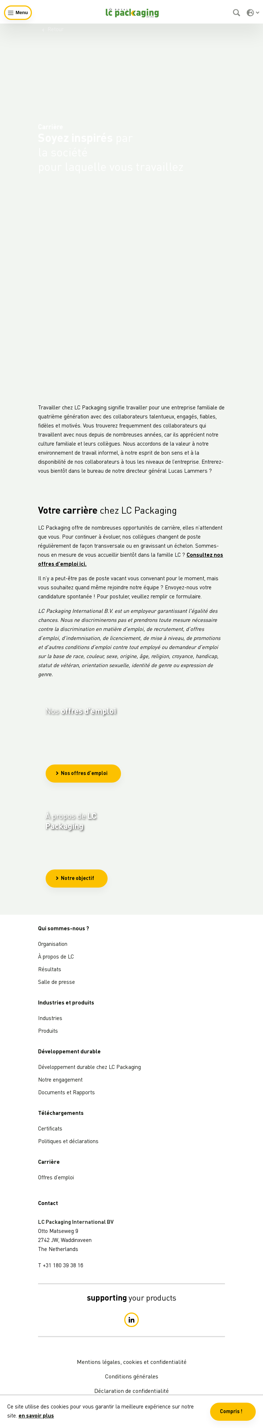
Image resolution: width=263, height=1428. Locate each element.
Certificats (50, 1129)
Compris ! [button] (231, 1411)
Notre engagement (60, 1080)
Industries (50, 1018)
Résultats (49, 970)
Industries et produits (66, 1003)
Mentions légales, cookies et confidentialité (132, 1362)
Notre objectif (74, 914)
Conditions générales (131, 1377)
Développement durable (69, 1052)
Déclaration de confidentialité (131, 1391)
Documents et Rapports (66, 1093)
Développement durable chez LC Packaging (89, 1067)
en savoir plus (36, 1416)
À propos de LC (56, 957)
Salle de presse (56, 982)
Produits (48, 1031)
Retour (53, 30)
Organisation (52, 944)
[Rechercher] (237, 12)
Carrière (49, 1162)
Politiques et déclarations (68, 1142)
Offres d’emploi (56, 1178)
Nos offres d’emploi (81, 792)
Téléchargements (61, 1113)
